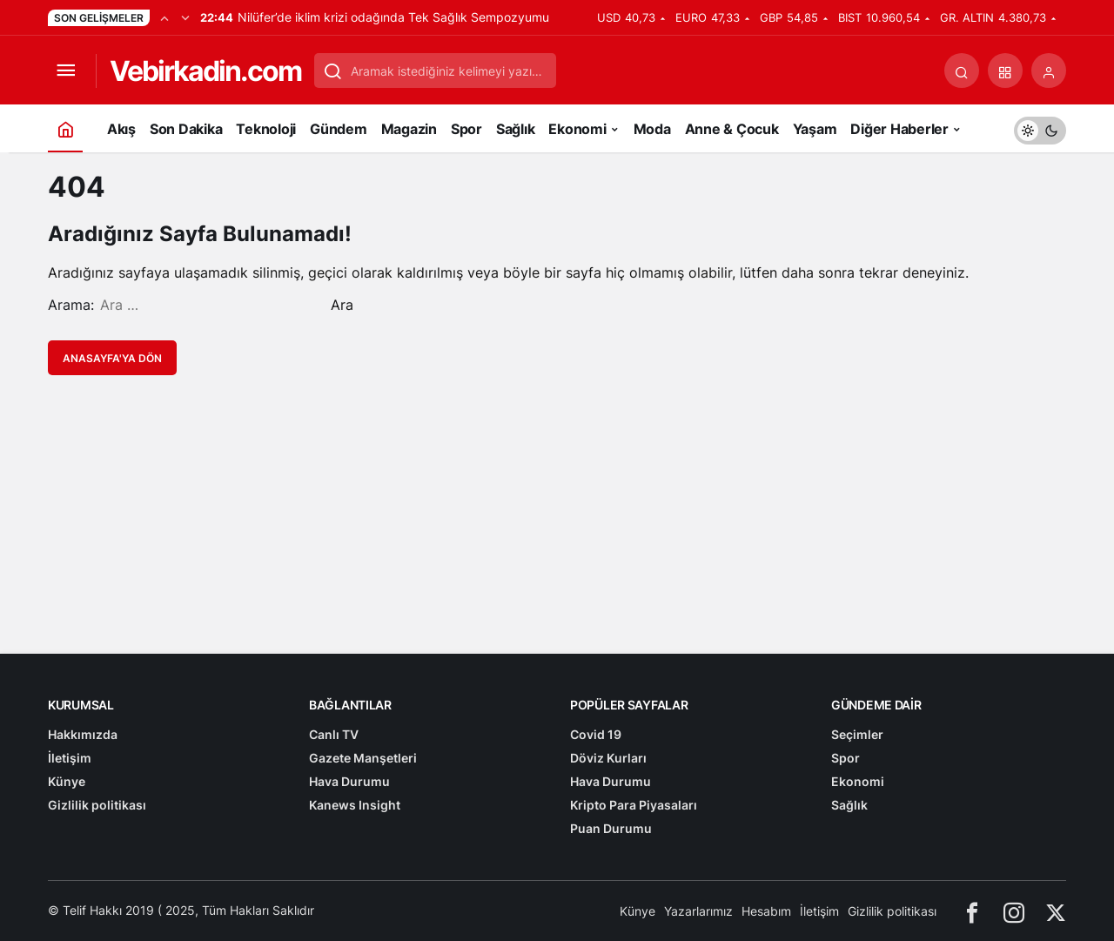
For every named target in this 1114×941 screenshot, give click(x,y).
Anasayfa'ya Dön (112, 358)
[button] (1005, 70)
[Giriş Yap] (1048, 70)
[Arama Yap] (961, 70)
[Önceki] (164, 17)
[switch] (1040, 128)
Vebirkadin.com (205, 71)
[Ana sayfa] (65, 128)
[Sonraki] (185, 17)
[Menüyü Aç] (65, 70)
